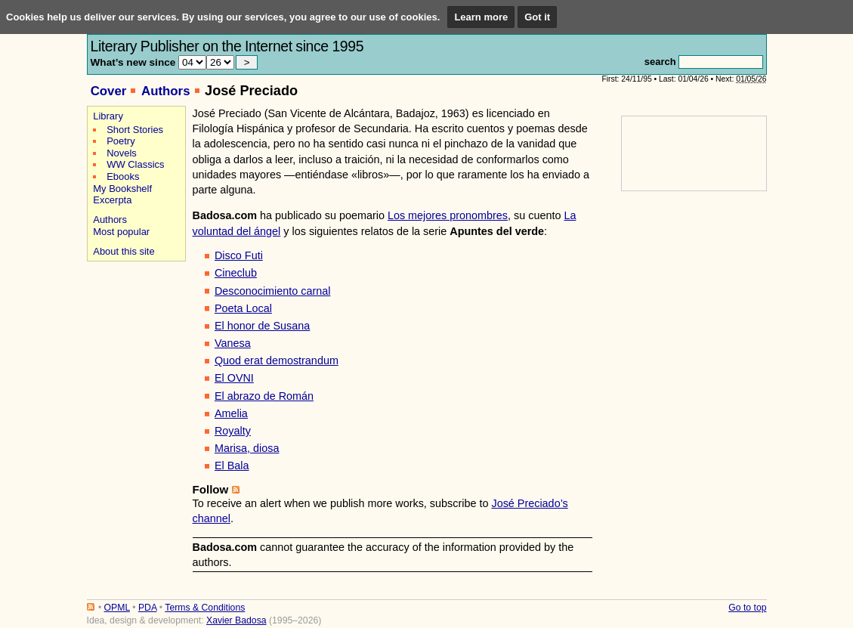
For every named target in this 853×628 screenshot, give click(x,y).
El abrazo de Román (264, 396)
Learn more (481, 17)
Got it (537, 17)
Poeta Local (243, 308)
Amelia (231, 413)
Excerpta (112, 200)
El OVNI (234, 378)
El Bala (232, 465)
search (660, 61)
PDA (147, 607)
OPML (117, 607)
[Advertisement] (134, 318)
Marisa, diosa (247, 448)
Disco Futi (239, 255)
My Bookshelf (122, 188)
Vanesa (233, 343)
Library (108, 116)
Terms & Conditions (205, 607)
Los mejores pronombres (448, 215)
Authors (165, 91)
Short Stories (135, 129)
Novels (122, 153)
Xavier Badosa (236, 620)
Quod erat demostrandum (276, 360)
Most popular (121, 231)
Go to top (747, 607)
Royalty (233, 431)
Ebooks (123, 176)
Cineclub (236, 273)
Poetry (120, 141)
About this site (123, 251)
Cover (109, 91)
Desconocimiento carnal (273, 291)
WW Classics (135, 164)
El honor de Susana (262, 326)
